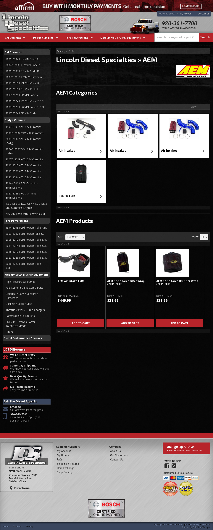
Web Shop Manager (201, 527)
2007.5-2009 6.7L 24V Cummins (24, 159)
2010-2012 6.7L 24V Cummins (23, 165)
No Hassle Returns (22, 387)
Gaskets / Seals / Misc (19, 304)
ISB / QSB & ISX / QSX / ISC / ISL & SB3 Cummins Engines (26, 205)
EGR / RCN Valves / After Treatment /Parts (20, 324)
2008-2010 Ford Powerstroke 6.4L (26, 239)
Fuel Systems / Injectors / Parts (24, 287)
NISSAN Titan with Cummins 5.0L (26, 214)
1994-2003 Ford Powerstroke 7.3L (26, 227)
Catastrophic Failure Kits (20, 316)
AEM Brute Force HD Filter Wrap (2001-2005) (177, 283)
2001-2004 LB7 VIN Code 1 (22, 59)
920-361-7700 (179, 23)
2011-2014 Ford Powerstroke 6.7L (26, 245)
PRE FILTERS (67, 196)
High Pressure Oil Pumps (20, 281)
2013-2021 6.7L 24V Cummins (23, 171)
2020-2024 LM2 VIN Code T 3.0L (25, 101)
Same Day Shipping (23, 365)
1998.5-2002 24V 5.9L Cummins (24, 133)
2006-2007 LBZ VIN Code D (22, 71)
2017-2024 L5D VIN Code (21, 113)
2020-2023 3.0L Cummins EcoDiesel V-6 (21, 195)
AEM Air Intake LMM (71, 281)
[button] (182, 37)
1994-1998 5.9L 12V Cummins (23, 127)
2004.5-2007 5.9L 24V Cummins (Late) (24, 151)
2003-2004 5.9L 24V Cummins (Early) (23, 141)
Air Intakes (67, 151)
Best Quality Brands (23, 376)
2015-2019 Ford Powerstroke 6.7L (26, 251)
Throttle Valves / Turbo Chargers (25, 310)
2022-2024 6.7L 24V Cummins (23, 177)
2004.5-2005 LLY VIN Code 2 (23, 65)
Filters (9, 332)
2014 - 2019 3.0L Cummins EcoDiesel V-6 (22, 185)
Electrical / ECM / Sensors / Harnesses (22, 296)
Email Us (16, 407)
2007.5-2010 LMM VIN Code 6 (24, 77)
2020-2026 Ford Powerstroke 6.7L (26, 257)
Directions (20, 488)
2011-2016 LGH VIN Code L (22, 89)
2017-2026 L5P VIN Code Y (22, 95)
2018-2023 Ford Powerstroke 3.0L (24, 266)
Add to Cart (81, 323)
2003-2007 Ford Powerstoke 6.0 (25, 233)
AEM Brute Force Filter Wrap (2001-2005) (126, 283)
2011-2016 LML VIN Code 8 (22, 83)
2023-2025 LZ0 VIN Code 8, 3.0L (25, 107)
